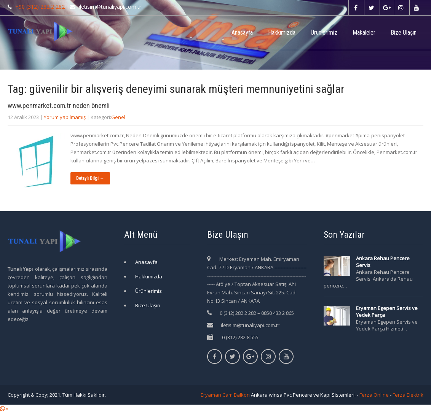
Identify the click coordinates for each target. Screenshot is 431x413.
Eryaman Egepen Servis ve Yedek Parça (387, 311)
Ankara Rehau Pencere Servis (383, 261)
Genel (118, 117)
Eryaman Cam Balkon (225, 394)
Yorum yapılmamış (65, 117)
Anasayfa (242, 32)
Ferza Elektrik (408, 394)
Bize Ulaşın (404, 32)
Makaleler (364, 32)
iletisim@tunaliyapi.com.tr (250, 325)
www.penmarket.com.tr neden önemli (59, 106)
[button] (4, 408)
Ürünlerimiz (324, 32)
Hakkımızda (281, 32)
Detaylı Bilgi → (90, 178)
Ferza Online (374, 394)
